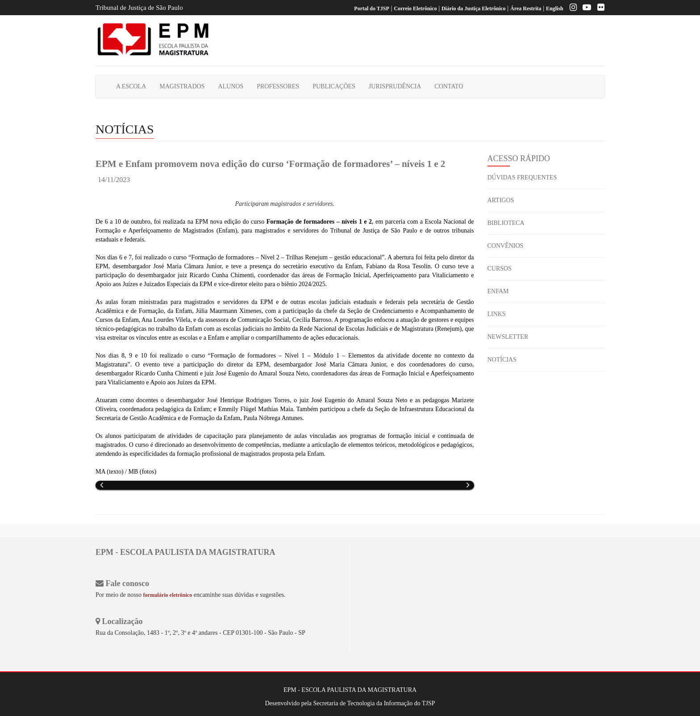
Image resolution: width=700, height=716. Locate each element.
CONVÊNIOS (506, 245)
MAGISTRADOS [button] (181, 86)
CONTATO (448, 86)
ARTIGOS (501, 200)
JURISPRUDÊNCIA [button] (395, 86)
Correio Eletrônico (415, 8)
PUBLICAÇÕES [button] (333, 86)
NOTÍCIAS (502, 359)
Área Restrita (525, 8)
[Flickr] (598, 8)
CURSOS (500, 268)
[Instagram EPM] (571, 8)
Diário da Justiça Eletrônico (474, 8)
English (554, 8)
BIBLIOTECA (506, 223)
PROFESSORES (278, 86)
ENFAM (498, 291)
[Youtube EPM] (584, 8)
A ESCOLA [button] (131, 86)
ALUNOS (230, 86)
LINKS (497, 314)
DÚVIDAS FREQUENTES (522, 177)
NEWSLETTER (508, 336)
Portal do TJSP (371, 8)
